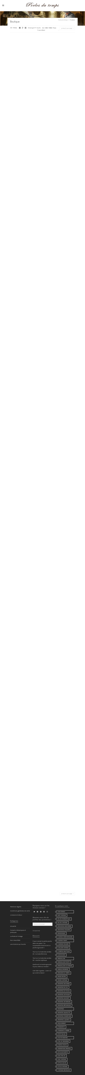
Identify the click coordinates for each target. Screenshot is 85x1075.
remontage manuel (64, 1048)
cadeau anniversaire (65, 937)
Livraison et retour (16, 915)
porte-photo (62, 1045)
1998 (50, 28)
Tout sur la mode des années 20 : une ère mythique (42, 959)
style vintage (62, 1066)
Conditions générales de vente (20, 911)
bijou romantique (64, 919)
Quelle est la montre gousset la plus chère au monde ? (42, 965)
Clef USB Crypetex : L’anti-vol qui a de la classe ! (42, 972)
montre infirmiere (64, 1001)
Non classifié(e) (15, 940)
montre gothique (64, 994)
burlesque (61, 933)
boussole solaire (64, 929)
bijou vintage (62, 922)
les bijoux (61, 955)
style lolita (62, 1063)
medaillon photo (64, 962)
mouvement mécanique (62, 1024)
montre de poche (64, 991)
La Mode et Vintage (16, 936)
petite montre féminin (63, 1038)
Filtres (15, 28)
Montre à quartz (64, 1019)
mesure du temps (64, 973)
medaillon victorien (65, 965)
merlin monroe (63, 969)
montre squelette (64, 1012)
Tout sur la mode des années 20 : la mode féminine (42, 953)
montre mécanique (64, 1005)
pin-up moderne (63, 1041)
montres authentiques (62, 1009)
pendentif (61, 1027)
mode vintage (62, 980)
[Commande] (48, 30)
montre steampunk (64, 1016)
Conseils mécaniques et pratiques (18, 931)
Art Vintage (62, 915)
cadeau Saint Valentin (62, 941)
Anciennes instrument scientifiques (62, 912)
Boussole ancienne (64, 926)
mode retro (62, 976)
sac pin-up (61, 1055)
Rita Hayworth (63, 1052)
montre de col (63, 987)
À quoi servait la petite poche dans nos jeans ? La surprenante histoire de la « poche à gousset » (42, 944)
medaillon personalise (62, 959)
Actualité (13, 926)
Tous (54, 28)
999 (46, 28)
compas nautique (64, 951)
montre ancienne (64, 983)
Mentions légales (15, 907)
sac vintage (62, 1059)
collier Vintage (63, 947)
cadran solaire (63, 944)
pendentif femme (64, 1030)
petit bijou (62, 1034)
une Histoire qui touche (18, 944)
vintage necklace (64, 1070)
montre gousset (63, 998)
